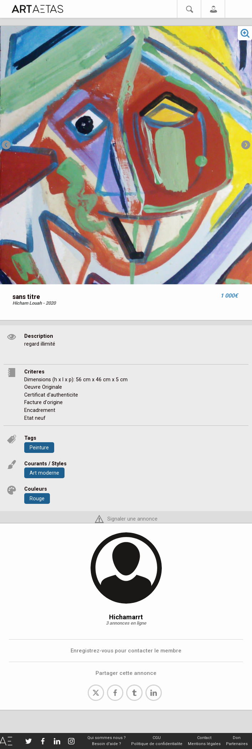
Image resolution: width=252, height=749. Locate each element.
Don (237, 737)
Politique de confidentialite (156, 744)
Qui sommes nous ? (106, 737)
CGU (157, 737)
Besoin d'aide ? (106, 744)
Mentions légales (204, 744)
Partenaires (237, 744)
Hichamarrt (126, 617)
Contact (204, 737)
